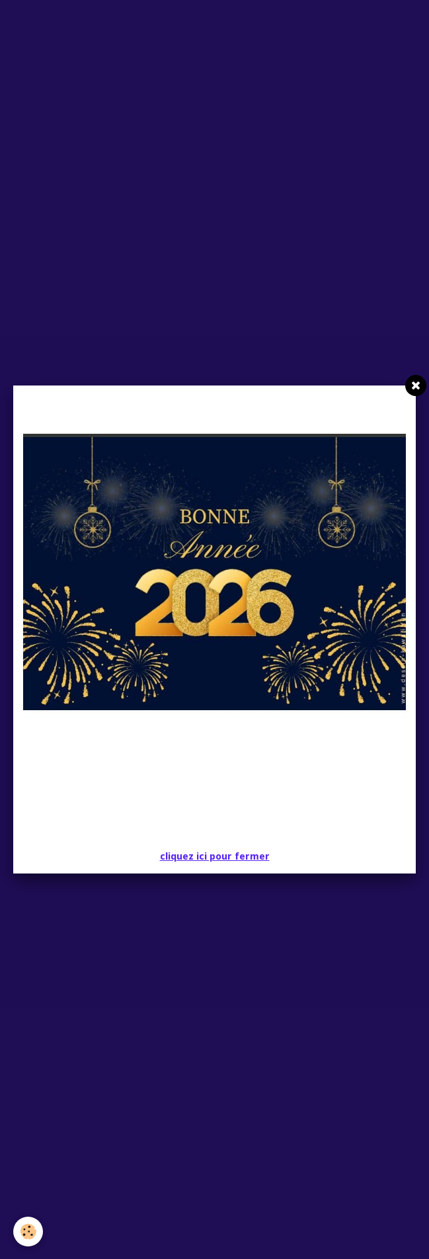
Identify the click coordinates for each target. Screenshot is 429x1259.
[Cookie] (28, 1231)
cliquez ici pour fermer (215, 856)
